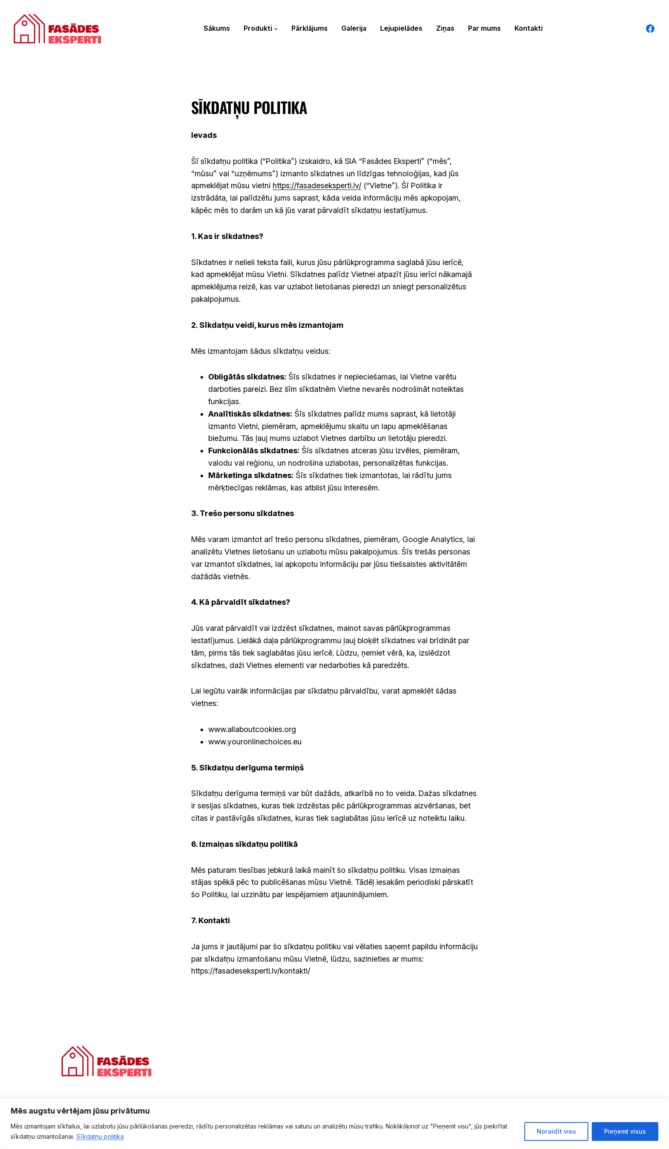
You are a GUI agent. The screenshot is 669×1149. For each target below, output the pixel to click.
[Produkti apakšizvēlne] (276, 28)
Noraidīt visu (556, 1131)
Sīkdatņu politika (100, 1136)
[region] (334, 1123)
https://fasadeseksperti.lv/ (317, 185)
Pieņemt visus (625, 1131)
